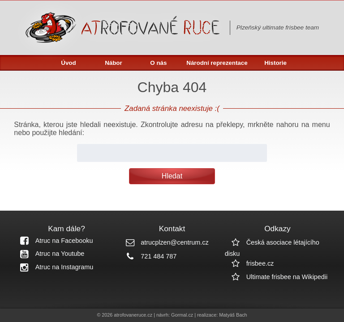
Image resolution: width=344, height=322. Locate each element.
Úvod (68, 62)
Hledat (172, 176)
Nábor (113, 62)
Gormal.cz (182, 315)
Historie (275, 62)
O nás (158, 62)
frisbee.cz (249, 263)
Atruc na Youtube (49, 253)
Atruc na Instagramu (54, 267)
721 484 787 (147, 256)
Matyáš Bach (233, 315)
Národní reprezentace (216, 62)
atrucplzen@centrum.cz (163, 242)
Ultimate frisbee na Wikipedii (276, 276)
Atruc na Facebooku (53, 240)
